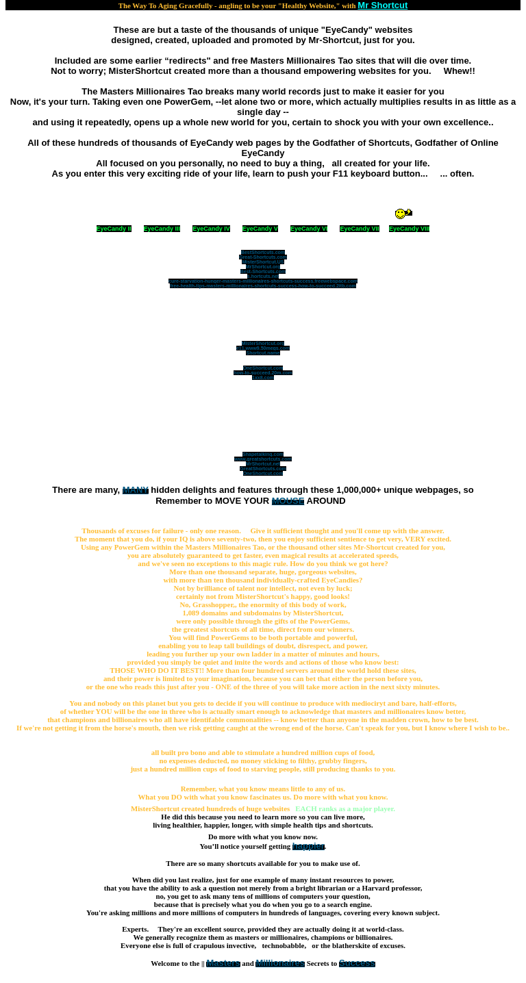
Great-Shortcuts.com (263, 257)
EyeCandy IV (211, 228)
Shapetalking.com (263, 454)
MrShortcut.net (263, 463)
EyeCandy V (260, 228)
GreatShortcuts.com (263, 468)
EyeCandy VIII (409, 228)
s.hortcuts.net (263, 276)
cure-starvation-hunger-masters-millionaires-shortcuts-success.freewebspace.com (263, 281)
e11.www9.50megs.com (263, 348)
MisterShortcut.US (263, 261)
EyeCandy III (162, 228)
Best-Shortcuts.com (263, 271)
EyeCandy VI (309, 228)
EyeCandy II (114, 228)
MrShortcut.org (263, 266)
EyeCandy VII (359, 228)
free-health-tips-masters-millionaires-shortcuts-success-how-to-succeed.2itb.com (263, 285)
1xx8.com (263, 377)
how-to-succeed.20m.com (263, 372)
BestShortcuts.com (263, 252)
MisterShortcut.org (263, 343)
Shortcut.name (262, 352)
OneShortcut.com (263, 368)
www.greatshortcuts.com (262, 459)
